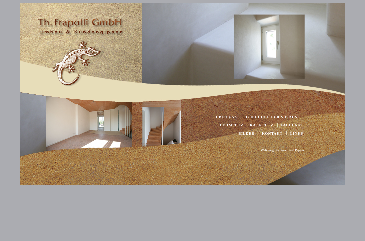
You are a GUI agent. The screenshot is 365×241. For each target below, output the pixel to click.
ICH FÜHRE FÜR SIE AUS (271, 117)
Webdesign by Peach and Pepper (282, 150)
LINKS (296, 133)
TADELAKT (292, 125)
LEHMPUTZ (232, 125)
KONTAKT (272, 133)
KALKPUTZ (262, 125)
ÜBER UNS (226, 117)
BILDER (247, 133)
